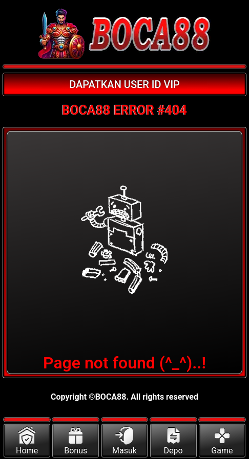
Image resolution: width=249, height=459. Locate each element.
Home (27, 441)
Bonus (75, 441)
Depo (173, 441)
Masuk (124, 441)
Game (222, 441)
